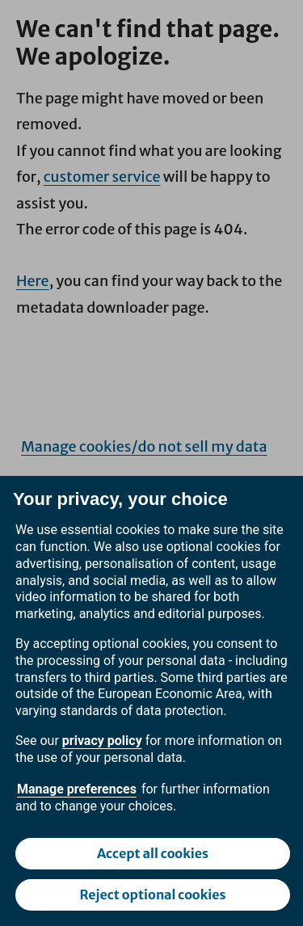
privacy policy (102, 740)
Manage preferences (77, 789)
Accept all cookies (152, 853)
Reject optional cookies (152, 894)
